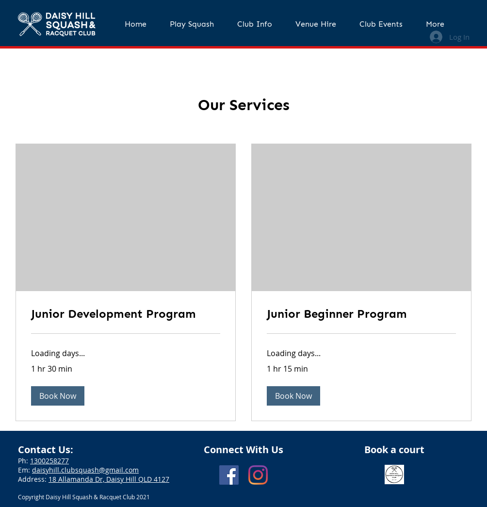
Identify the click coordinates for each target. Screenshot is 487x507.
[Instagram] (258, 475)
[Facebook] (229, 475)
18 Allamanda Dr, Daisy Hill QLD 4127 (109, 479)
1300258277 (49, 460)
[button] (192, 24)
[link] (125, 314)
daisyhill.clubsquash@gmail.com (85, 469)
